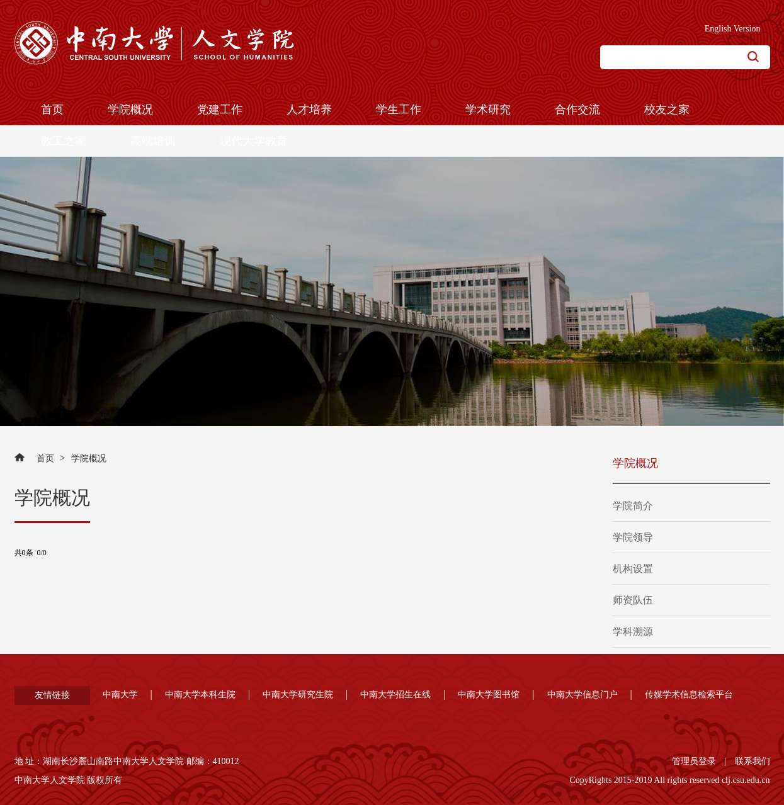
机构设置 (633, 568)
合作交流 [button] (577, 109)
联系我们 (752, 761)
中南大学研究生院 (298, 694)
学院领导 (633, 537)
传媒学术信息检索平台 (689, 694)
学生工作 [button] (398, 109)
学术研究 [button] (488, 109)
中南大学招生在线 (395, 694)
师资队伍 (633, 600)
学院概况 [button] (130, 109)
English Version (733, 28)
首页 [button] (52, 109)
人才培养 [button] (309, 109)
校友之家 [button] (667, 109)
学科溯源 (633, 631)
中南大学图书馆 (489, 694)
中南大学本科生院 (200, 694)
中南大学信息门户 (582, 694)
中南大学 (120, 694)
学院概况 (88, 458)
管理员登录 (694, 761)
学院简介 (633, 505)
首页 (45, 458)
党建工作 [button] (219, 109)
